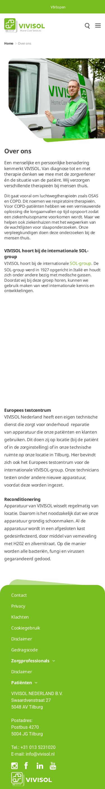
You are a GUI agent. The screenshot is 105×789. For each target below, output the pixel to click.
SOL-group (80, 263)
